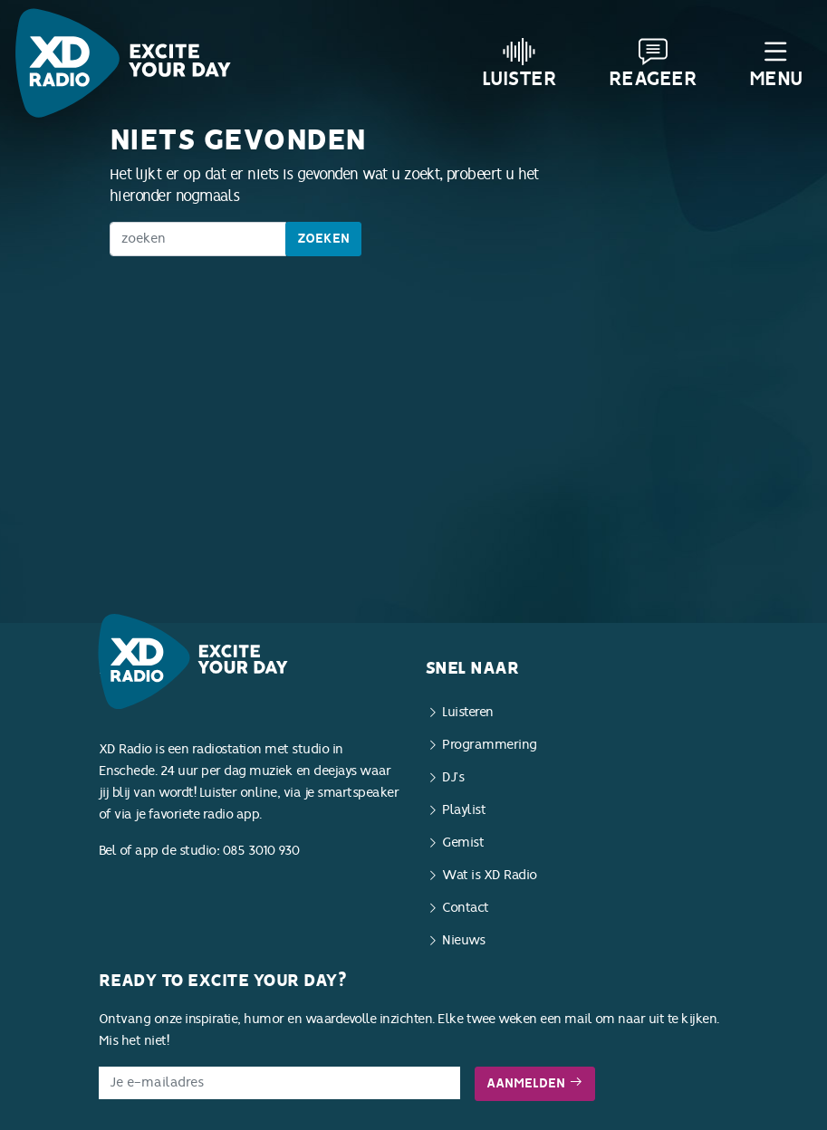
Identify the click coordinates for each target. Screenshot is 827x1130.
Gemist (463, 842)
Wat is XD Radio (489, 875)
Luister (519, 63)
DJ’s (453, 777)
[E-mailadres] (279, 1083)
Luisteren (468, 712)
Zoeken (323, 238)
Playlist (464, 810)
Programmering (489, 744)
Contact (465, 907)
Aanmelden (534, 1083)
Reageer (653, 63)
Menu (776, 63)
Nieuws (463, 940)
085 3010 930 (261, 850)
